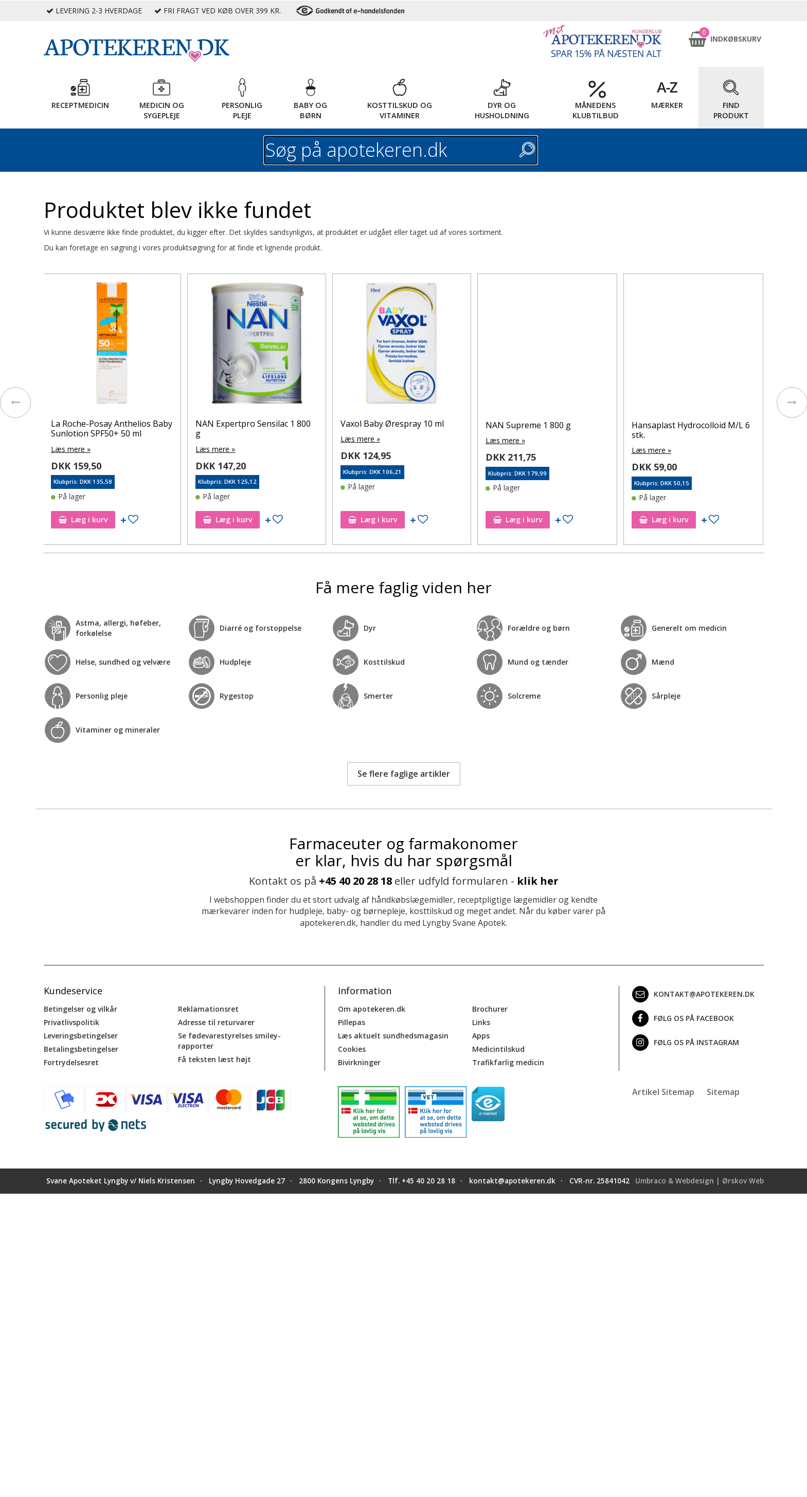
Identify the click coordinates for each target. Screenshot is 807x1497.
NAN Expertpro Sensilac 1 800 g (287, 428)
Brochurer (490, 1009)
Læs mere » (104, 449)
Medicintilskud (498, 1049)
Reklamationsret (208, 1009)
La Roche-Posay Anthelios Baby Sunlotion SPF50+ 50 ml (145, 428)
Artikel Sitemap (663, 1092)
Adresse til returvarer (216, 1022)
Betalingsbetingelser (81, 1049)
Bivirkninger (359, 1062)
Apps (481, 1035)
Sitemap (723, 1092)
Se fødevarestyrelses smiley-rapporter (229, 1041)
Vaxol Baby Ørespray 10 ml (426, 423)
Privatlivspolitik (71, 1022)
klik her (538, 881)
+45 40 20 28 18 (355, 881)
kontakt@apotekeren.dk (693, 994)
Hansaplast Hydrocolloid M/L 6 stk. (724, 430)
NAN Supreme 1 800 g (561, 425)
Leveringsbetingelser (81, 1035)
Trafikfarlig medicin (508, 1062)
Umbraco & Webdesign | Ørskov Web (699, 1180)
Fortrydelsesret (71, 1062)
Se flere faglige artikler (403, 773)
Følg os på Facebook (683, 1018)
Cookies (352, 1049)
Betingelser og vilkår (80, 1009)
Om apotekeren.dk (371, 1009)
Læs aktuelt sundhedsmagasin (393, 1035)
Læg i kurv (117, 519)
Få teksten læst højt (214, 1059)
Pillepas (351, 1022)
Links (481, 1022)
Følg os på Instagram (685, 1042)
